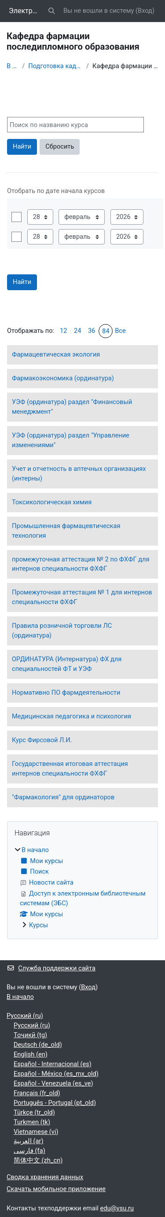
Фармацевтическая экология (56, 354)
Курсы (38, 925)
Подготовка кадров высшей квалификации (55, 66)
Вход (145, 11)
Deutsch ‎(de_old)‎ (38, 1045)
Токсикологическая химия (52, 502)
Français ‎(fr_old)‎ (37, 1093)
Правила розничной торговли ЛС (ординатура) (62, 630)
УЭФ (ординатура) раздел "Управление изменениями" (70, 440)
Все (120, 331)
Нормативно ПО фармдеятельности (66, 692)
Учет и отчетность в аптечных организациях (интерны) (79, 473)
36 (91, 331)
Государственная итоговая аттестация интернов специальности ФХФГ (70, 768)
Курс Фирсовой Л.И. (42, 740)
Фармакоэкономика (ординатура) (63, 378)
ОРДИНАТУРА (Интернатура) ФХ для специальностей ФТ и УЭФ (66, 664)
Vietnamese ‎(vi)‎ (36, 1132)
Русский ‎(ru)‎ (25, 1016)
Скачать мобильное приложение (56, 1189)
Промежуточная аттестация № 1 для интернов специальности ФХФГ (82, 597)
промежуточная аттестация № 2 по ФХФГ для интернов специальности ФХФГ (81, 564)
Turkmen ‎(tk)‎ (32, 1122)
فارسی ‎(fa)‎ (29, 1151)
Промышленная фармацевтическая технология (66, 530)
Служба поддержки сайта (51, 968)
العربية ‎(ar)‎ (29, 1141)
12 (63, 331)
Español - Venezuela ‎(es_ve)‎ (53, 1083)
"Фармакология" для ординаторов (63, 797)
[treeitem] (82, 888)
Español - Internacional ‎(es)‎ (53, 1064)
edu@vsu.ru (117, 1208)
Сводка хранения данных (45, 1177)
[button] (52, 11)
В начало (12, 66)
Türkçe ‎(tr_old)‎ (34, 1112)
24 (77, 331)
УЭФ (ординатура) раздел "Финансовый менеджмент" (72, 406)
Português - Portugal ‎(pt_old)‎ (55, 1103)
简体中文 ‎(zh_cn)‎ (38, 1160)
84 (105, 331)
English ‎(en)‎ (31, 1054)
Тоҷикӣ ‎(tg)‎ (30, 1035)
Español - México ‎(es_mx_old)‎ (56, 1074)
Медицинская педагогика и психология (71, 716)
